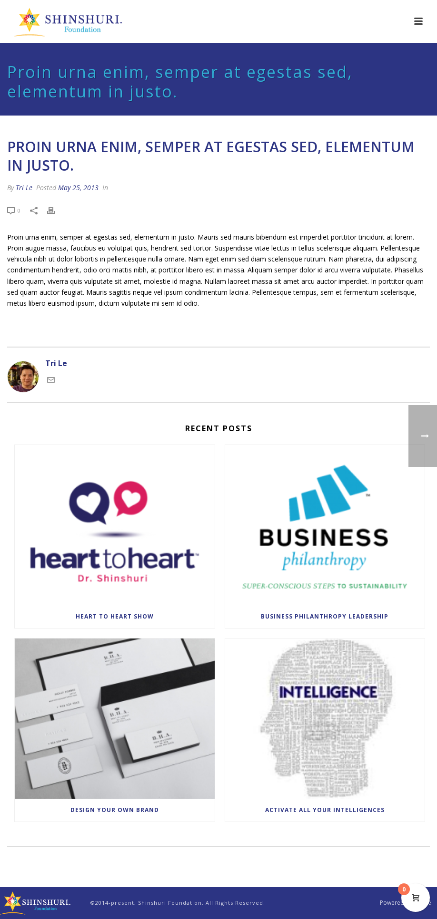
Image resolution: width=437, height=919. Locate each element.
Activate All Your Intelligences (325, 810)
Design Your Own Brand (114, 810)
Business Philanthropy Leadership (324, 616)
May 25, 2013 (78, 187)
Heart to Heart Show (115, 616)
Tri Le (24, 187)
